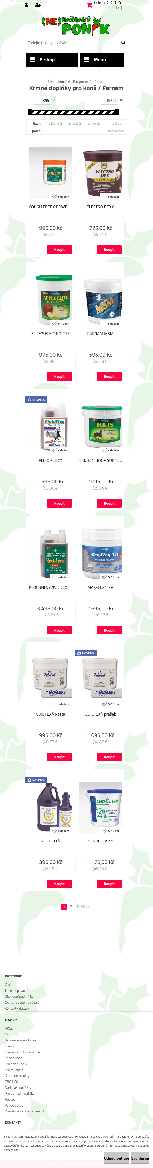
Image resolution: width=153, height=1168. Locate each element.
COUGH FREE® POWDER (50, 206)
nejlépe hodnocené (116, 127)
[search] (123, 42)
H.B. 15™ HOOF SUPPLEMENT (100, 460)
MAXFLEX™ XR (100, 587)
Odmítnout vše (116, 1158)
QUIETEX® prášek (100, 714)
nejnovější (94, 123)
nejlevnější (54, 123)
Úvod (51, 81)
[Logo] (76, 26)
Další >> (83, 907)
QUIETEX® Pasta (50, 714)
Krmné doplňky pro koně (74, 81)
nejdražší (74, 123)
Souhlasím (140, 1158)
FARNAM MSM (100, 333)
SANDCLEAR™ (100, 841)
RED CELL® (50, 841)
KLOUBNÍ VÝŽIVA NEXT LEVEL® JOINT (50, 587)
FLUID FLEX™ (50, 460)
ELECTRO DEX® (100, 206)
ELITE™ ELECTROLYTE (50, 333)
